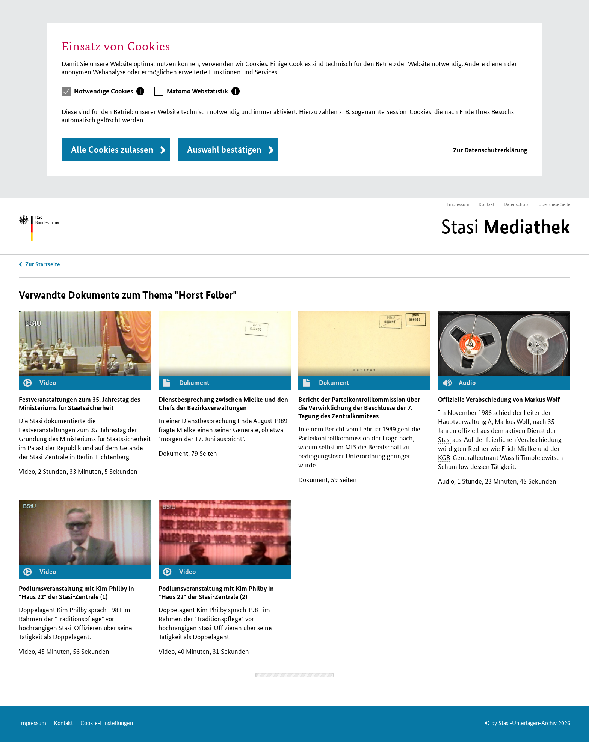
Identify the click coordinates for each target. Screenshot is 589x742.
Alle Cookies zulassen (112, 149)
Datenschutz (516, 203)
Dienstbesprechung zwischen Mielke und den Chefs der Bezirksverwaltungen (223, 403)
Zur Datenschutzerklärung (490, 150)
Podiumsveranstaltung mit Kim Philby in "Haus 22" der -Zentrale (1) (76, 592)
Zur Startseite (42, 264)
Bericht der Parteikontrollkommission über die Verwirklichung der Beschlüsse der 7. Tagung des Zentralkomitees (359, 407)
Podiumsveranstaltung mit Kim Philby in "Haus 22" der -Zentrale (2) (216, 592)
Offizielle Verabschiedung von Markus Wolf (499, 399)
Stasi (505, 226)
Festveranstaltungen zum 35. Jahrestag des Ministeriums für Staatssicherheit (79, 403)
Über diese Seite (554, 203)
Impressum (458, 203)
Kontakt (486, 203)
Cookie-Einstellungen (106, 723)
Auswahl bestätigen (224, 149)
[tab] (109, 91)
